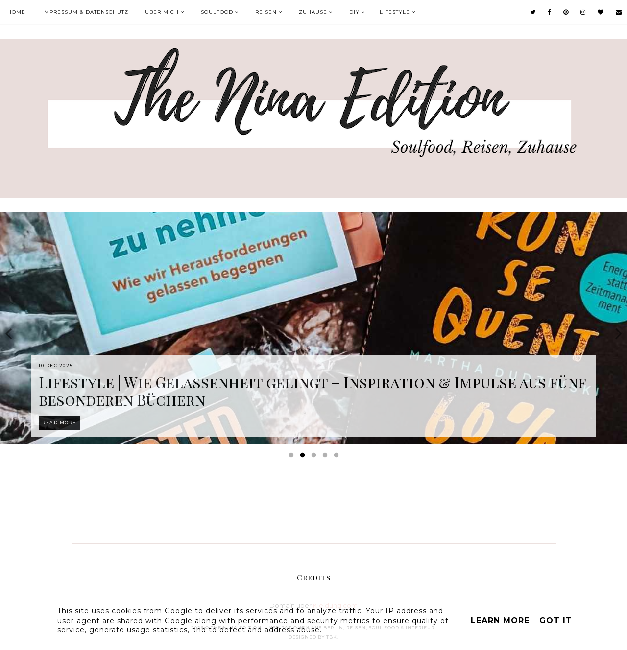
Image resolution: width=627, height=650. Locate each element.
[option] (313, 328)
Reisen (266, 12)
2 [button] (304, 457)
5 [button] (338, 457)
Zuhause (313, 12)
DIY (354, 12)
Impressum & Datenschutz (85, 12)
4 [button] (327, 457)
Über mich (162, 12)
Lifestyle (395, 12)
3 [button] (315, 457)
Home (16, 12)
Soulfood (217, 12)
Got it (555, 620)
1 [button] (293, 457)
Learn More (500, 620)
